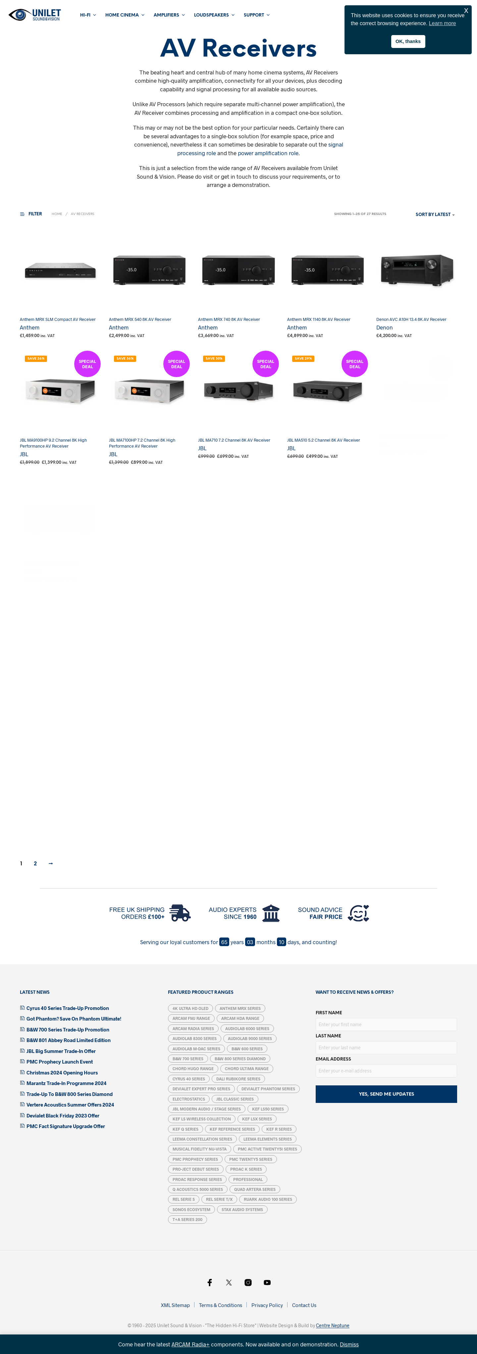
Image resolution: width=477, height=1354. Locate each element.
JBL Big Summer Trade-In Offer (61, 1051)
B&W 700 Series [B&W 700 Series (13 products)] (188, 1058)
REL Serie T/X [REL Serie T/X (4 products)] (219, 1199)
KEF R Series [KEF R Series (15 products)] (279, 1129)
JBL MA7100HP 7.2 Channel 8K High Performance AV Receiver (142, 441)
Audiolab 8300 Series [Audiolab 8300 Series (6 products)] (195, 1038)
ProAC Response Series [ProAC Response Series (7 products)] (197, 1179)
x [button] (466, 10)
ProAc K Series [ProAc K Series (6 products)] (246, 1169)
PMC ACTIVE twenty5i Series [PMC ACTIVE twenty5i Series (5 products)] (267, 1149)
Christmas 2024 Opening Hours (62, 1072)
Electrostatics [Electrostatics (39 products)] (189, 1099)
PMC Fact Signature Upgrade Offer (65, 1126)
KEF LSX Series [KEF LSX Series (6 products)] (257, 1118)
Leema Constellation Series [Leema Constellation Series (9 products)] (202, 1139)
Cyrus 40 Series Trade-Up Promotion (67, 1008)
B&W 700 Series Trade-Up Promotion (67, 1029)
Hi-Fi (85, 15)
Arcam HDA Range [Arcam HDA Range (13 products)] (240, 1018)
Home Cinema (122, 15)
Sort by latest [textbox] (433, 215)
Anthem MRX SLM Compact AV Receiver (58, 319)
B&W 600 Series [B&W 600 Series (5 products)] (247, 1048)
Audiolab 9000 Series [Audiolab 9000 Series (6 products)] (250, 1038)
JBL (24, 454)
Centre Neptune (332, 1325)
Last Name (328, 1036)
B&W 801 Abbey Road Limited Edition (68, 1040)
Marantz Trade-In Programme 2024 (66, 1083)
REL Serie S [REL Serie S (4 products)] (184, 1199)
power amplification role (268, 153)
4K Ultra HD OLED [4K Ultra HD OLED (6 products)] (190, 1008)
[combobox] (423, 215)
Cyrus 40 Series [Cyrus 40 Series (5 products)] (189, 1078)
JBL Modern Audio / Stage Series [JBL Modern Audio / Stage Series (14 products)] (207, 1109)
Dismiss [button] (349, 1344)
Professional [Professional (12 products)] (248, 1179)
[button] (35, 214)
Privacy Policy (267, 1305)
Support (254, 15)
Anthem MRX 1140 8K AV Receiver (319, 316)
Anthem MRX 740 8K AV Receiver (229, 319)
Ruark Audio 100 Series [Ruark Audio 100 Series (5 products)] (268, 1199)
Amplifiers (166, 15)
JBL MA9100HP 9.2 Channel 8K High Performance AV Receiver (53, 443)
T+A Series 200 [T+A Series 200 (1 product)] (187, 1219)
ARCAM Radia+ (191, 1344)
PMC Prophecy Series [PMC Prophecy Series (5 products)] (195, 1159)
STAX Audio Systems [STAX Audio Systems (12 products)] (242, 1209)
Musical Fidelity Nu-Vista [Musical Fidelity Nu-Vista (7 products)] (200, 1149)
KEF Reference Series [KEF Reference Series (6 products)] (232, 1129)
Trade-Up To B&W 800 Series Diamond (69, 1094)
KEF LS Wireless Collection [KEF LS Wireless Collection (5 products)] (202, 1118)
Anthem (29, 327)
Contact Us (304, 1305)
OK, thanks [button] (408, 41)
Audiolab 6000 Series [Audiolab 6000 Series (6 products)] (247, 1028)
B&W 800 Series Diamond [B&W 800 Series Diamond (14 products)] (240, 1058)
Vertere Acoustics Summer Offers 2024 (70, 1105)
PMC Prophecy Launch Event (59, 1062)
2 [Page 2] (35, 864)
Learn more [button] (442, 23)
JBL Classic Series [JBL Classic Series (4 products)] (235, 1099)
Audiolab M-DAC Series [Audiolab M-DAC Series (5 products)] (196, 1048)
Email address (333, 1059)
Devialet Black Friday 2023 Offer (62, 1115)
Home (57, 214)
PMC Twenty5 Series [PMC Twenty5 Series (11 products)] (250, 1159)
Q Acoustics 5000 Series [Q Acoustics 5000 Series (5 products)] (198, 1189)
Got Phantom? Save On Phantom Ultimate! (73, 1019)
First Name (329, 1013)
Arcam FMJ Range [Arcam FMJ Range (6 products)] (191, 1018)
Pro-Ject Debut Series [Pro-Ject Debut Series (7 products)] (196, 1169)
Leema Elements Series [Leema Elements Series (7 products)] (267, 1139)
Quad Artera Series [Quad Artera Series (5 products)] (255, 1189)
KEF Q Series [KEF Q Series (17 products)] (185, 1129)
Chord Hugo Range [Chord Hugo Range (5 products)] (193, 1068)
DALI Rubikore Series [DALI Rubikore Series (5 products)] (238, 1078)
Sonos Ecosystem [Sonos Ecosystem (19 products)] (191, 1209)
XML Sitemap (175, 1305)
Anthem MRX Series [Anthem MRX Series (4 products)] (240, 1008)
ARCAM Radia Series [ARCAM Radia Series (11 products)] (193, 1028)
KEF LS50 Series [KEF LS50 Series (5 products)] (268, 1109)
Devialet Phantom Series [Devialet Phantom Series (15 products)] (268, 1088)
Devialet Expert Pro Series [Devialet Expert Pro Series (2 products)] (201, 1088)
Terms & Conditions (220, 1305)
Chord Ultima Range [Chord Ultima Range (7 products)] (247, 1068)
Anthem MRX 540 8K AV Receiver (140, 319)
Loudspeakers (211, 15)
